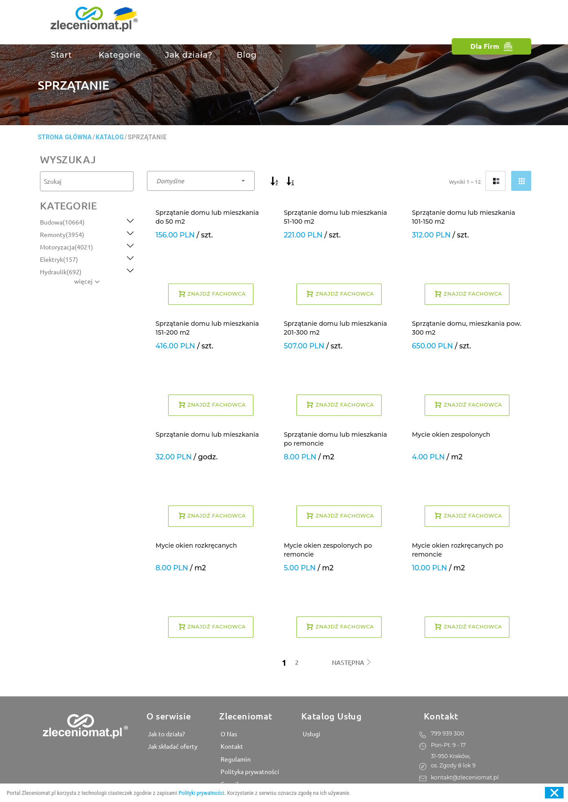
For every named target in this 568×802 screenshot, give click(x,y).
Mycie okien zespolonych (451, 435)
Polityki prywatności (201, 793)
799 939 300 (447, 733)
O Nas (228, 734)
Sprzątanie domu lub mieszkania (207, 435)
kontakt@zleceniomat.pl (464, 776)
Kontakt (231, 746)
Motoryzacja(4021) (66, 247)
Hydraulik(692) (61, 272)
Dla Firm (491, 46)
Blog (246, 55)
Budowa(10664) (62, 222)
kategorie (68, 205)
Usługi (310, 734)
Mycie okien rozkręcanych (196, 545)
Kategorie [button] (118, 55)
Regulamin (235, 758)
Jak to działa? (165, 734)
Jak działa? (189, 55)
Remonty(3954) (62, 234)
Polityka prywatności (249, 771)
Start (61, 55)
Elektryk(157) (59, 259)
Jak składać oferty (171, 746)
